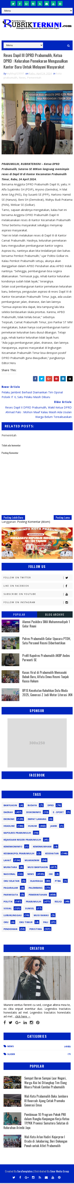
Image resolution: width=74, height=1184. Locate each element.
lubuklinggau (13, 916)
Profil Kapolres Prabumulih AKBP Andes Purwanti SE (46, 658)
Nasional (9, 874)
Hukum (32, 826)
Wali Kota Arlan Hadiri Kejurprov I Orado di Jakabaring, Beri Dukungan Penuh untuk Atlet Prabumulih (45, 1142)
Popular (19, 615)
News (22, 78)
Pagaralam (11, 888)
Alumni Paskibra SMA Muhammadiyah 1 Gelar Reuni (46, 624)
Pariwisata (11, 895)
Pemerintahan (38, 895)
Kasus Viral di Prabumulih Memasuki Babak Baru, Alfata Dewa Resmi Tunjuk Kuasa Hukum (45, 677)
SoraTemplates (25, 1172)
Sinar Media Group (59, 1172)
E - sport (58, 812)
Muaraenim (32, 861)
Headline (9, 826)
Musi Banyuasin (38, 867)
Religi (58, 902)
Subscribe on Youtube (38, 594)
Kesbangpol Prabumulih (19, 854)
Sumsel (29, 909)
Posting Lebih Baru (13, 518)
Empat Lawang (37, 819)
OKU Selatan (11, 881)
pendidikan (10, 929)
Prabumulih (33, 902)
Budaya (32, 806)
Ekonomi (9, 819)
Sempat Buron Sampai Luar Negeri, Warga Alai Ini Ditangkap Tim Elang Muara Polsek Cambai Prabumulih (45, 1083)
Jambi (53, 826)
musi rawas (41, 916)
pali (45, 922)
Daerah (8, 812)
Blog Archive (54, 615)
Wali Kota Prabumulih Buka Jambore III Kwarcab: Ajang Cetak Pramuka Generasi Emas (46, 1101)
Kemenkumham (42, 847)
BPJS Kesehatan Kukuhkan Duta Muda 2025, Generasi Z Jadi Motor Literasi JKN (47, 693)
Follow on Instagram (38, 603)
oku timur (26, 922)
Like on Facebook (38, 586)
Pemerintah (34, 78)
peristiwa (35, 929)
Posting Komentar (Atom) (33, 522)
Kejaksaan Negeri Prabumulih (22, 840)
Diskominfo (33, 812)
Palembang (36, 888)
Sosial (8, 909)
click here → (23, 1017)
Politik (8, 902)
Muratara (10, 867)
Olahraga (36, 881)
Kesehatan (52, 854)
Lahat (7, 861)
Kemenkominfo (13, 847)
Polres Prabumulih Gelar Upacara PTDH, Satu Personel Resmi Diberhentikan (46, 641)
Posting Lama (63, 518)
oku (6, 922)
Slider (11, 1055)
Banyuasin (10, 806)
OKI (51, 874)
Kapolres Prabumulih (17, 833)
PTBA (58, 881)
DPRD (51, 806)
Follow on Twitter (38, 578)
